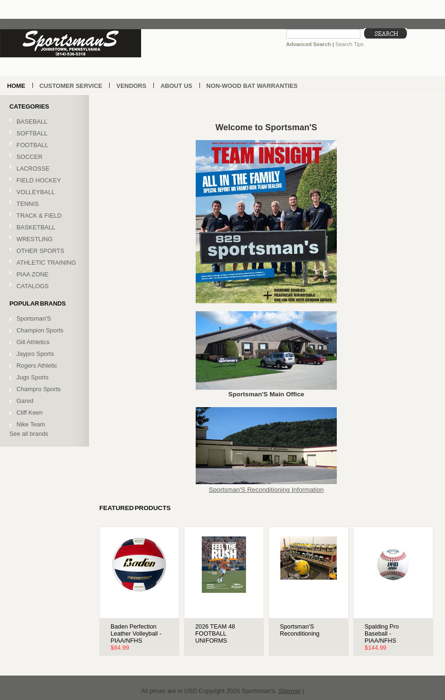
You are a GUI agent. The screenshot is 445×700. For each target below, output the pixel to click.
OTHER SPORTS (43, 251)
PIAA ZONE (32, 274)
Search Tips (349, 44)
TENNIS (43, 204)
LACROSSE (43, 169)
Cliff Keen (29, 412)
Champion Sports (40, 330)
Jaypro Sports (35, 353)
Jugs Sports (32, 377)
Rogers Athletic (36, 365)
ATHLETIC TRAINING (43, 263)
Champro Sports (38, 389)
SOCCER (43, 157)
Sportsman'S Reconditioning (299, 630)
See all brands (28, 433)
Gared (24, 400)
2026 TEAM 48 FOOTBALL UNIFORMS (215, 633)
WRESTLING (43, 240)
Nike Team (30, 424)
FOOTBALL (43, 145)
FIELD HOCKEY (43, 181)
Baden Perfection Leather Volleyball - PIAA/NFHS (136, 633)
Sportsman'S (33, 318)
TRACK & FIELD (43, 216)
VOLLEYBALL (43, 193)
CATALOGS (32, 286)
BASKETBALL (43, 228)
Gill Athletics (32, 342)
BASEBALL (43, 122)
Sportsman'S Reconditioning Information (266, 489)
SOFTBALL (43, 134)
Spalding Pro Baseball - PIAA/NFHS (382, 633)
